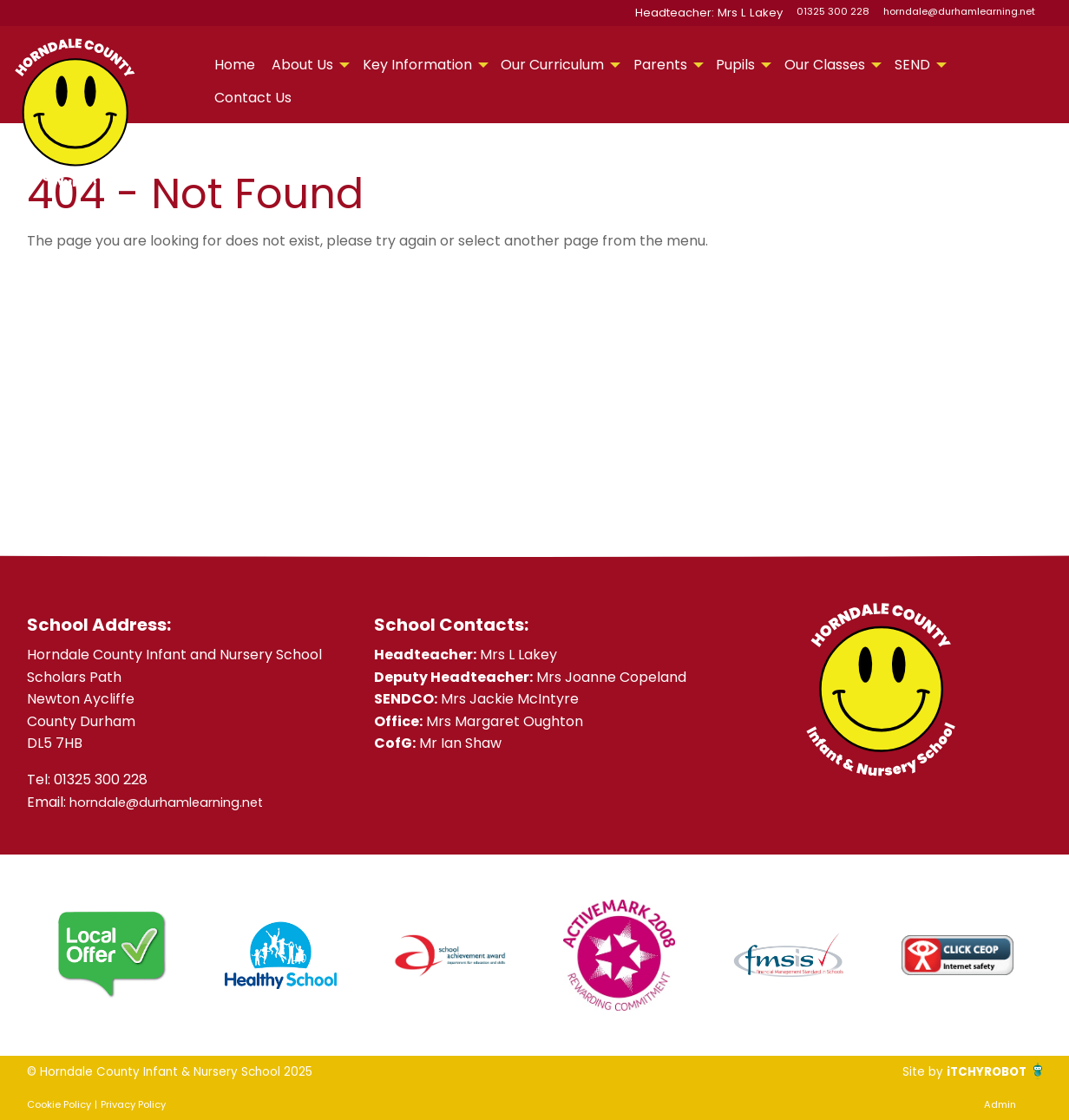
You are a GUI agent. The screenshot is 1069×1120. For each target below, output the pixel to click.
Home (234, 65)
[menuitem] (234, 65)
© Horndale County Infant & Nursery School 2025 (192, 1071)
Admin (1000, 1104)
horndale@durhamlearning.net (959, 11)
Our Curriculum (552, 65)
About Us (302, 65)
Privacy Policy (133, 1104)
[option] (111, 955)
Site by (905, 1071)
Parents (660, 65)
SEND (912, 65)
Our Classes (824, 65)
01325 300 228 (833, 11)
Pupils (735, 65)
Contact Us (253, 98)
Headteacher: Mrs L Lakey (720, 11)
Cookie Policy (59, 1104)
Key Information (417, 65)
